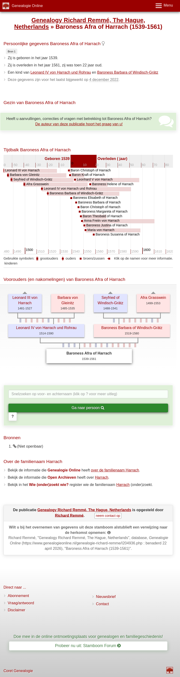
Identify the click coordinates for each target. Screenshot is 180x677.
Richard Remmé (69, 515)
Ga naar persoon (87, 408)
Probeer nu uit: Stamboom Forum (88, 645)
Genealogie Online (27, 6)
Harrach (101, 477)
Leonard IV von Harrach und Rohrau (60, 72)
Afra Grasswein (153, 298)
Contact (102, 604)
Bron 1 (11, 51)
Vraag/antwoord (21, 603)
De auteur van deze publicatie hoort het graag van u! (79, 124)
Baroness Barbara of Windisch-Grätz (127, 72)
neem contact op (108, 516)
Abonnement (18, 596)
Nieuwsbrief (106, 597)
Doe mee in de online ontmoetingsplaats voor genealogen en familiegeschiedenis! (88, 636)
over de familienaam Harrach (115, 470)
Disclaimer (16, 610)
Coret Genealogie (18, 671)
